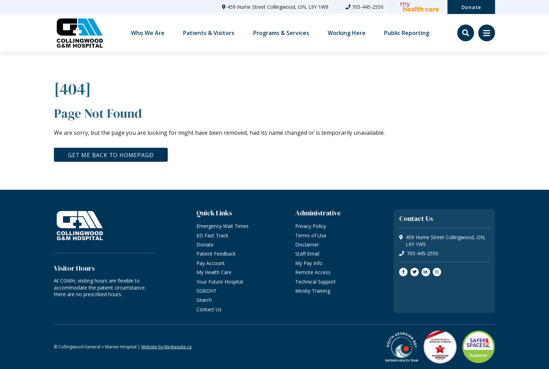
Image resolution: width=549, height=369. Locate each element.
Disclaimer (307, 244)
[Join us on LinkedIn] (426, 272)
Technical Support (315, 281)
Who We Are (148, 33)
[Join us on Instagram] (437, 272)
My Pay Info (308, 263)
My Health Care (213, 272)
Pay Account (210, 263)
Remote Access (313, 272)
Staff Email (307, 253)
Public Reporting (406, 33)
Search (204, 300)
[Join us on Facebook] (403, 272)
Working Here (347, 33)
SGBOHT (206, 290)
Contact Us (209, 309)
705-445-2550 (367, 7)
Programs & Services (281, 33)
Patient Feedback (216, 253)
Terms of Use (310, 235)
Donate (471, 7)
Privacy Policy (310, 226)
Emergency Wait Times (222, 226)
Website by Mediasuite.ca (166, 347)
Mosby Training (312, 290)
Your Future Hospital (219, 281)
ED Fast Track (212, 235)
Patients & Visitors (208, 33)
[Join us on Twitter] (414, 272)
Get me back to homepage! (111, 155)
